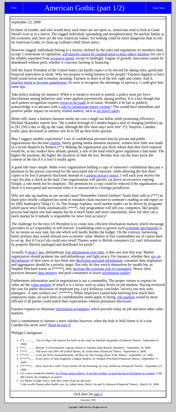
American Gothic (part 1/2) (84, 8)
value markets (41, 285)
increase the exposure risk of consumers (102, 269)
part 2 (98, 394)
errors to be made (73, 103)
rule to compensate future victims (85, 107)
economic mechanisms (142, 228)
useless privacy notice (102, 175)
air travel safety (108, 111)
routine (55, 143)
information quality (116, 273)
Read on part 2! (59, 325)
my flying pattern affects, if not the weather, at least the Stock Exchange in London (104, 373)
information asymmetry (72, 309)
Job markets (126, 297)
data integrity (47, 273)
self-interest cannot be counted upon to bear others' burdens (105, 54)
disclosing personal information (99, 260)
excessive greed (62, 58)
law (41, 252)
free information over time (84, 252)
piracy (32, 252)
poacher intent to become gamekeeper (39, 82)
